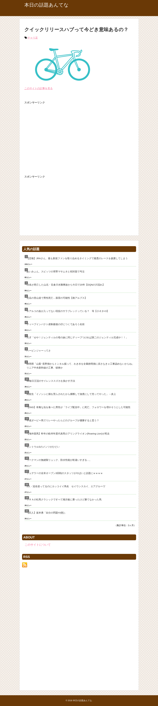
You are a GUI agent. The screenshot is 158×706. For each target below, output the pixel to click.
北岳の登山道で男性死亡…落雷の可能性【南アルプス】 (57, 297)
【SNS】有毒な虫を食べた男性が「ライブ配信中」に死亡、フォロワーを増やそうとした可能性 (79, 407)
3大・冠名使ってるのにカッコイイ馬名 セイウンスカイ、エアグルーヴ (66, 486)
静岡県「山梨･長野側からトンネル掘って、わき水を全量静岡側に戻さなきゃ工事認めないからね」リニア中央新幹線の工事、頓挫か (80, 365)
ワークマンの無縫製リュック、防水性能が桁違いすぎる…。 (59, 460)
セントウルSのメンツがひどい (43, 446)
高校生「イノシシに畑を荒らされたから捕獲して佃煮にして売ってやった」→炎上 (71, 394)
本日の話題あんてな (46, 5)
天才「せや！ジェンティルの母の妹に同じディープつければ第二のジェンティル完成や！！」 (77, 337)
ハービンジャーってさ (39, 350)
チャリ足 (33, 37)
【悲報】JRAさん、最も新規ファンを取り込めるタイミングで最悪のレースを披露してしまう (77, 258)
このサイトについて (38, 544)
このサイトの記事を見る (38, 88)
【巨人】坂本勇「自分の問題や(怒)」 (47, 512)
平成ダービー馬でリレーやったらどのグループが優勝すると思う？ (63, 420)
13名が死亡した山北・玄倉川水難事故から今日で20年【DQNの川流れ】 (66, 284)
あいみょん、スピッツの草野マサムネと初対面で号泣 (56, 271)
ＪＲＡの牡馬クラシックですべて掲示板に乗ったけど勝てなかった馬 (64, 499)
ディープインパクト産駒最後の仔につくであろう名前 (56, 324)
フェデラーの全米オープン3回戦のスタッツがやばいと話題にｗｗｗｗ (65, 473)
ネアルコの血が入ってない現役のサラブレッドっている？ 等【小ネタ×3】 (68, 311)
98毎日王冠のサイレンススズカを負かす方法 (51, 380)
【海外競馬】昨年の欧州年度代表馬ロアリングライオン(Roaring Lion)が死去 (68, 433)
